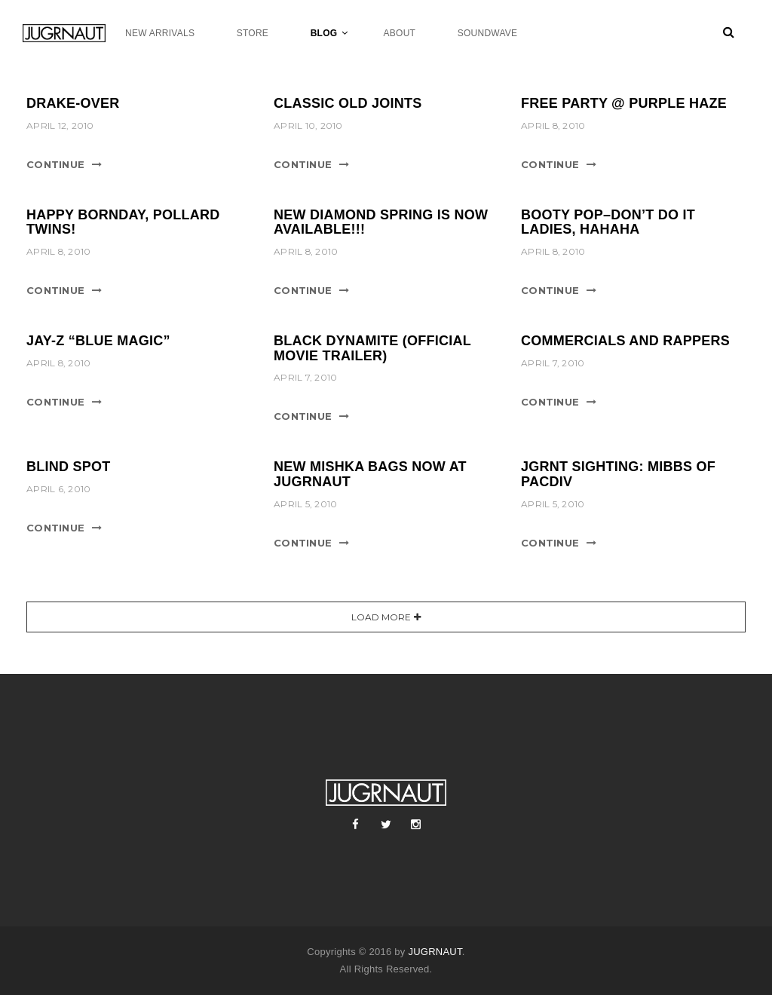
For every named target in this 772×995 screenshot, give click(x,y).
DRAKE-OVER (73, 103)
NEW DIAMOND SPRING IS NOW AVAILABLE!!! (381, 222)
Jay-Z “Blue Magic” (98, 340)
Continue (55, 164)
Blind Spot (68, 466)
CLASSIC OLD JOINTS (348, 103)
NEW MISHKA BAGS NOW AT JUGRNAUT (370, 474)
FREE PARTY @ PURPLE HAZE (624, 103)
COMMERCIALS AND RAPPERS (625, 340)
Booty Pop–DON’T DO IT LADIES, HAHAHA (608, 222)
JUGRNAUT (434, 951)
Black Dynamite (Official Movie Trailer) (372, 348)
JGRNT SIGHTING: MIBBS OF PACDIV (618, 474)
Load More (381, 617)
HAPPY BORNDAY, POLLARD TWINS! (123, 222)
